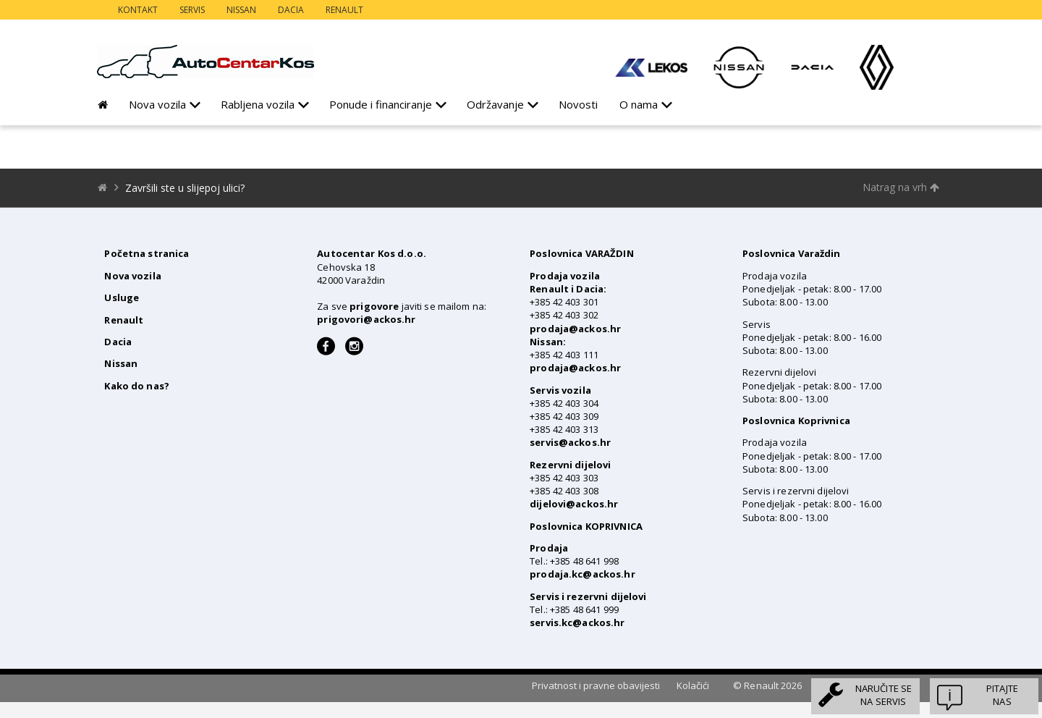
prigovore (374, 306)
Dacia (291, 10)
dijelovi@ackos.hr (574, 503)
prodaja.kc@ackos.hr (582, 573)
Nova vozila (157, 104)
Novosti (578, 104)
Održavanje (495, 104)
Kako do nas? (136, 385)
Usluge (121, 297)
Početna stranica (146, 253)
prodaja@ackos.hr (575, 328)
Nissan (241, 10)
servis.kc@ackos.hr (577, 622)
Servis (192, 10)
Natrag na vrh (901, 187)
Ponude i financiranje (380, 104)
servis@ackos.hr (570, 442)
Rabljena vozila (258, 104)
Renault (344, 10)
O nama (638, 104)
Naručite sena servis (883, 695)
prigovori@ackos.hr (366, 319)
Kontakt (138, 10)
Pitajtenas (1002, 695)
